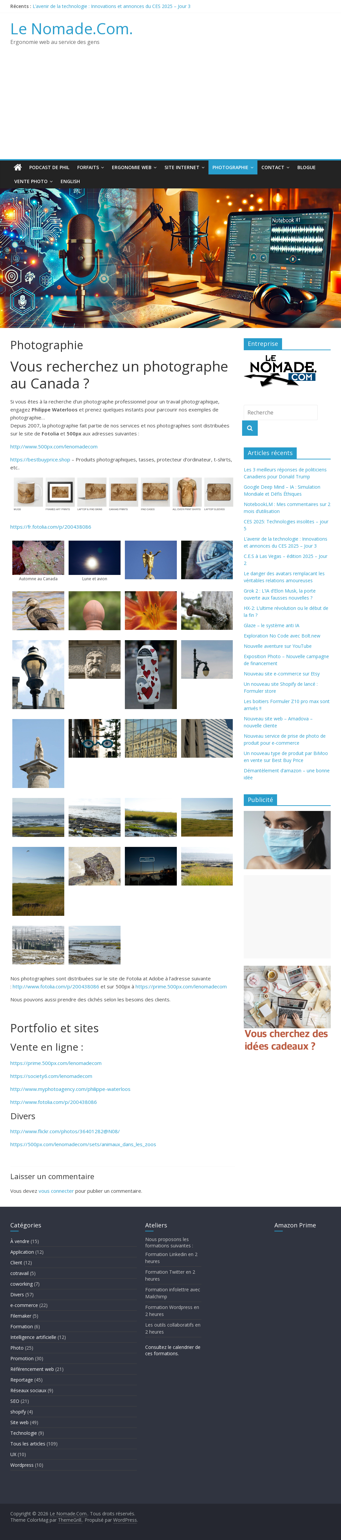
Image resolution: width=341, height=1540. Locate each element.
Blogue (306, 167)
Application (22, 1252)
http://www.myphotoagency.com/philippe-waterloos (70, 1089)
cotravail (19, 1273)
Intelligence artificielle (33, 1337)
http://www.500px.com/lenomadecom (54, 446)
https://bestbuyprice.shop (40, 459)
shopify (18, 1412)
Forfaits (88, 167)
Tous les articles (27, 1443)
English (70, 181)
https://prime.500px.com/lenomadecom (181, 986)
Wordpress (22, 1465)
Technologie (23, 1433)
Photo (17, 1348)
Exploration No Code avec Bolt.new (282, 636)
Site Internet (182, 167)
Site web (19, 1422)
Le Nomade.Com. (71, 28)
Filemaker (20, 1316)
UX (13, 1454)
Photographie (230, 167)
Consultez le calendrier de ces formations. (172, 1350)
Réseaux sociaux (28, 1390)
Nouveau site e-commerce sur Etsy (282, 673)
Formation (21, 1326)
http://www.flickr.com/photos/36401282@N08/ (65, 1131)
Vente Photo (31, 181)
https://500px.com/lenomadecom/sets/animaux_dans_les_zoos (83, 1144)
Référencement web (32, 1369)
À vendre (19, 1241)
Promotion (22, 1358)
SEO (14, 1401)
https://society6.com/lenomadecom (51, 1076)
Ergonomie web (132, 167)
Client (16, 1262)
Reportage (21, 1380)
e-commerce (24, 1305)
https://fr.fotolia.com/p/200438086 (50, 526)
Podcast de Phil (49, 167)
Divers (17, 1294)
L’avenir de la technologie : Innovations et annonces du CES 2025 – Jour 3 (111, 6)
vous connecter (56, 1190)
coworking (21, 1284)
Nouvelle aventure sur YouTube (278, 646)
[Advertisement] (170, 109)
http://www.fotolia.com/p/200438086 (56, 986)
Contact (272, 167)
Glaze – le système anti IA (271, 625)
